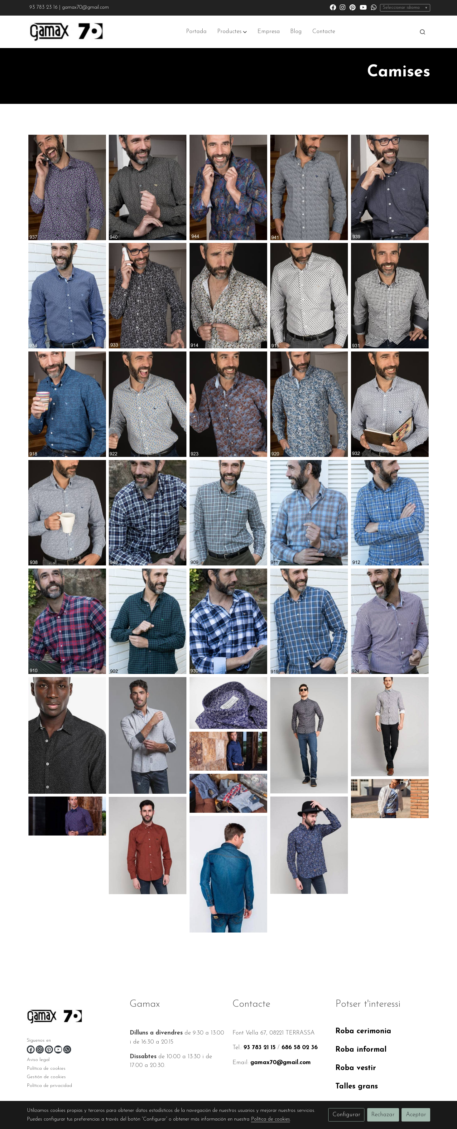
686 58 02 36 (299, 1048)
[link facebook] (333, 7)
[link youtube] (363, 7)
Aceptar (416, 1115)
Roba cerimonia (363, 1031)
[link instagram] (342, 7)
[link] (66, 32)
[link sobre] (74, 1018)
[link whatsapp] (374, 7)
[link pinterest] (352, 7)
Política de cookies (46, 1068)
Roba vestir (355, 1068)
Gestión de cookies (46, 1077)
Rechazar (383, 1115)
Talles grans (356, 1086)
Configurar (346, 1115)
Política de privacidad (49, 1085)
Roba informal (361, 1050)
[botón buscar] (422, 32)
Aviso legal (38, 1060)
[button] (232, 32)
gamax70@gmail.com (280, 1063)
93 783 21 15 (259, 1048)
